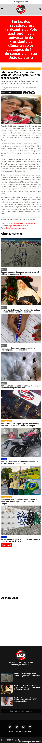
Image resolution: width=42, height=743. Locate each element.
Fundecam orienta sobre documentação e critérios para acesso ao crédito (18, 349)
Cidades (3, 269)
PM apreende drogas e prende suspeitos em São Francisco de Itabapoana (20, 540)
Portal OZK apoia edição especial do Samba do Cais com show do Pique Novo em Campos (20, 425)
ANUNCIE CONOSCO (24, 732)
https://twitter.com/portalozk (18, 226)
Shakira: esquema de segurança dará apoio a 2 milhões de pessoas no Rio (20, 273)
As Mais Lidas (9, 597)
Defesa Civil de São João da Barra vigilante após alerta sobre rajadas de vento (21, 387)
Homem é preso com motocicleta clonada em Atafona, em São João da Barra (19, 463)
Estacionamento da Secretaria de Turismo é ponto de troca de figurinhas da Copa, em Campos (19, 502)
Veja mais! (6, 545)
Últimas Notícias (11, 233)
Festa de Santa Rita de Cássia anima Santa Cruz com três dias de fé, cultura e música (20, 311)
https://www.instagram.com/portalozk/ (22, 223)
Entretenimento (6, 421)
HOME (10, 732)
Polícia (3, 459)
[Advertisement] (21, 572)
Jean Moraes (36, 742)
